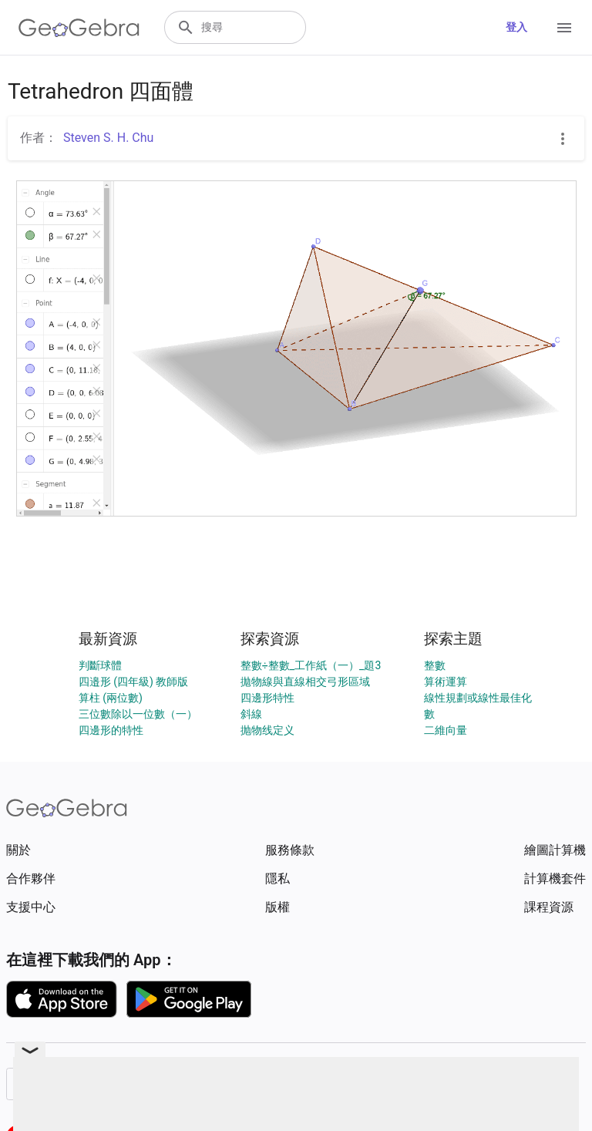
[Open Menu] (564, 28)
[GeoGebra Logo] (79, 28)
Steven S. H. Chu (108, 137)
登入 (516, 27)
